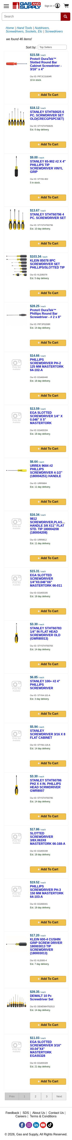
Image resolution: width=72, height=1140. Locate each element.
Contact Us (56, 1112)
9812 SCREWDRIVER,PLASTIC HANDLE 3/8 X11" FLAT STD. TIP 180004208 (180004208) (48, 525)
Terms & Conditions (43, 1116)
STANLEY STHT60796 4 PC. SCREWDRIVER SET (48, 216)
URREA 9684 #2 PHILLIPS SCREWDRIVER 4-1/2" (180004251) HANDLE (46, 471)
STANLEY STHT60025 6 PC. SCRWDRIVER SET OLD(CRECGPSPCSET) (47, 115)
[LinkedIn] (36, 1125)
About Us (38, 1112)
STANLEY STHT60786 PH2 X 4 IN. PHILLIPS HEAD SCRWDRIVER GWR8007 (45, 785)
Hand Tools (24, 28)
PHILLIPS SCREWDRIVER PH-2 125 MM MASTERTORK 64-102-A (47, 365)
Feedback (12, 1112)
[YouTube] (43, 1125)
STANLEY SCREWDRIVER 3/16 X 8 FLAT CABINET (47, 734)
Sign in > (53, 6)
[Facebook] (22, 1125)
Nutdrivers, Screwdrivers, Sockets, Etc (28, 29)
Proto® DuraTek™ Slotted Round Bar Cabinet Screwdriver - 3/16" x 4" (46, 64)
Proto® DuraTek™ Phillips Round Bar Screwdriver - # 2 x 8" (45, 313)
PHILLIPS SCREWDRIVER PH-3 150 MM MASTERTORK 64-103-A (47, 891)
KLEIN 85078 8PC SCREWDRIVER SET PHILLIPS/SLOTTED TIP (47, 264)
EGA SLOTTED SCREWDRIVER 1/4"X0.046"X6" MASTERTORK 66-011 (46, 580)
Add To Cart (48, 94)
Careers (21, 1116)
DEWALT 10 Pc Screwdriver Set (41, 997)
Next (59, 1096)
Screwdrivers (54, 31)
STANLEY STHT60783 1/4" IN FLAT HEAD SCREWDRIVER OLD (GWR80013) (45, 633)
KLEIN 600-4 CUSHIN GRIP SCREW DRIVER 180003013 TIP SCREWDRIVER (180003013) (46, 946)
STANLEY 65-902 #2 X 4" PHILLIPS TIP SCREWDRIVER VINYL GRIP (48, 166)
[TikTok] (50, 1125)
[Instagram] (29, 1125)
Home (10, 28)
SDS (26, 1112)
